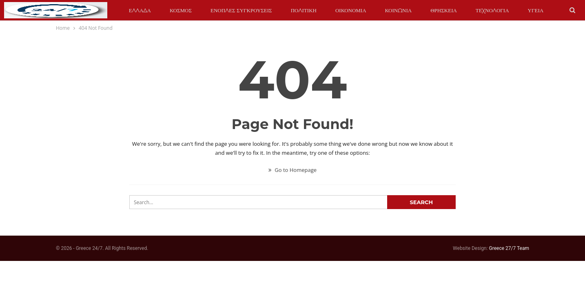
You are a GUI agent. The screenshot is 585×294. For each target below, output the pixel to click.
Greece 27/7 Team (509, 248)
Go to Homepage (292, 170)
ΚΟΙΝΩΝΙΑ (398, 10)
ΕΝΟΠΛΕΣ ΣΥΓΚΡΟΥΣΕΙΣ (241, 10)
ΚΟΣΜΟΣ (181, 10)
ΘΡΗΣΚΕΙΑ (443, 10)
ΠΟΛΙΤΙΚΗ (304, 10)
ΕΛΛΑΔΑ (140, 10)
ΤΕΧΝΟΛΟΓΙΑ (492, 10)
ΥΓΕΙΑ (536, 10)
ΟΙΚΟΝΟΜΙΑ (350, 10)
